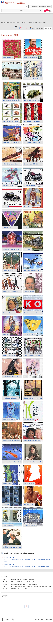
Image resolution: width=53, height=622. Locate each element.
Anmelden (47, 28)
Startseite (2, 3)
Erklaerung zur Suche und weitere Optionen (40, 6)
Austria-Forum (14, 3)
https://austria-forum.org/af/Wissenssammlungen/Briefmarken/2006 (31, 586)
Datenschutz (39, 619)
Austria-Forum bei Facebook (2, 619)
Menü (21, 11)
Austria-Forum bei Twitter (7, 619)
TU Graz (48, 10)
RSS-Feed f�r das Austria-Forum (12, 619)
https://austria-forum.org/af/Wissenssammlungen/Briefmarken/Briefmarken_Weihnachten (27, 559)
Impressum (48, 619)
